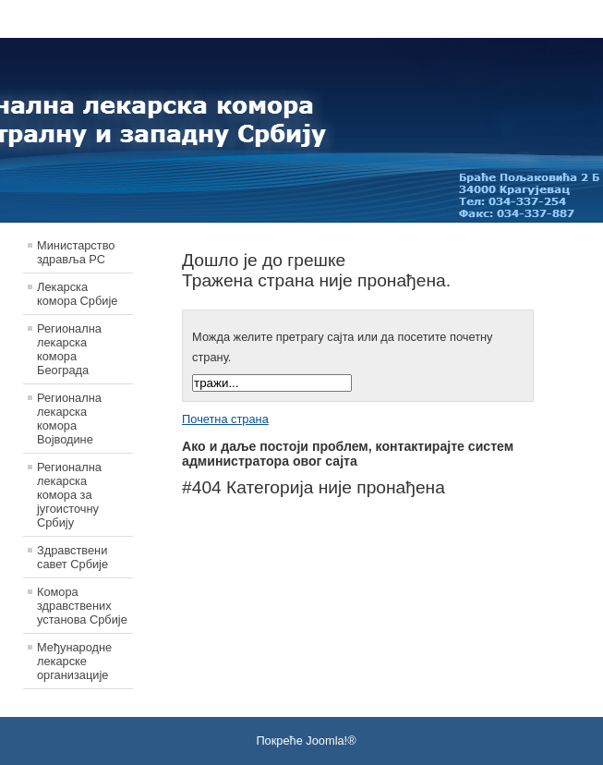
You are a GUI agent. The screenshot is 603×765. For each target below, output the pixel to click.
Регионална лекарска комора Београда (69, 349)
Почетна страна (225, 419)
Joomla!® (331, 740)
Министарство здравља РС (76, 252)
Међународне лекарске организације (74, 661)
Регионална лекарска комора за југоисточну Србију (69, 494)
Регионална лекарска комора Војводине (69, 418)
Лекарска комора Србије (77, 294)
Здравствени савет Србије (72, 557)
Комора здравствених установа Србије (82, 605)
